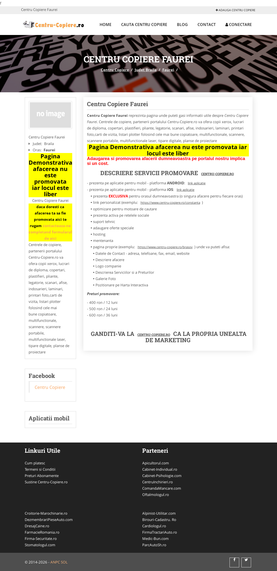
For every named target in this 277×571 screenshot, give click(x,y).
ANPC (55, 562)
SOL (64, 562)
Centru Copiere (115, 69)
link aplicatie (197, 183)
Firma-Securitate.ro (41, 538)
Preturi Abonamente (42, 475)
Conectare (238, 24)
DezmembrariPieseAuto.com (49, 519)
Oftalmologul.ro (155, 494)
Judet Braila (146, 69)
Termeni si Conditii (40, 469)
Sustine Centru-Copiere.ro (46, 481)
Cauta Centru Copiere (144, 24)
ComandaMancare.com (161, 488)
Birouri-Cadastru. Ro (159, 519)
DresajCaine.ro (37, 525)
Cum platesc (35, 462)
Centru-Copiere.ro (217, 174)
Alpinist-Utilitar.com (159, 513)
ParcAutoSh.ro (154, 544)
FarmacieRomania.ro (42, 532)
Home (105, 24)
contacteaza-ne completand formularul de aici (50, 232)
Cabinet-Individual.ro (159, 469)
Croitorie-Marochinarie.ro (46, 513)
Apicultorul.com (155, 462)
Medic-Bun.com (155, 538)
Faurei (168, 69)
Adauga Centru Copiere (235, 10)
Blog (182, 24)
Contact (207, 24)
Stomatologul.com (40, 544)
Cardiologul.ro (154, 525)
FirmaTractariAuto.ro (159, 532)
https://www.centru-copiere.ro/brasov (165, 247)
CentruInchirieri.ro (157, 481)
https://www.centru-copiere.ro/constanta (170, 202)
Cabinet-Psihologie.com (162, 475)
